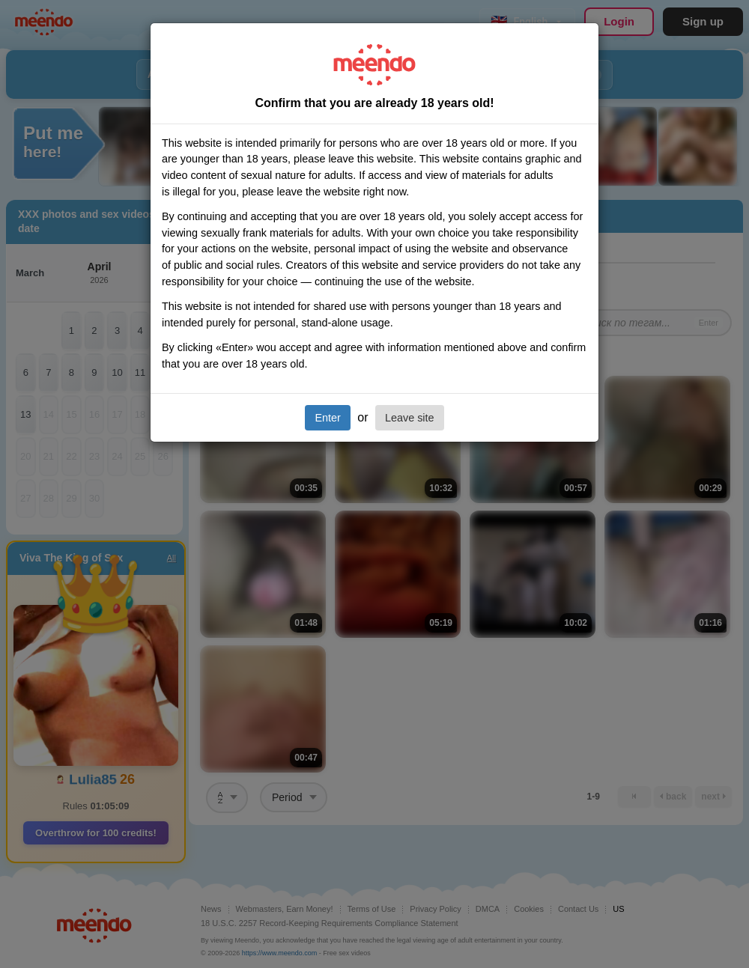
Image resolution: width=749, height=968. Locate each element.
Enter (327, 418)
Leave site (409, 418)
